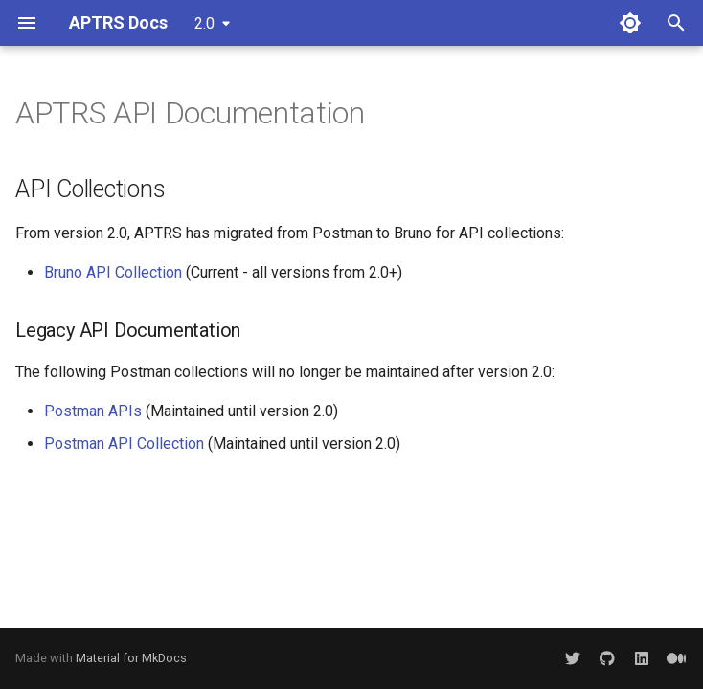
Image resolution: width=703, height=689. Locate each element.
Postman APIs (93, 411)
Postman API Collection (124, 443)
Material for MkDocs (131, 658)
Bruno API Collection (113, 272)
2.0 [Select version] (204, 23)
